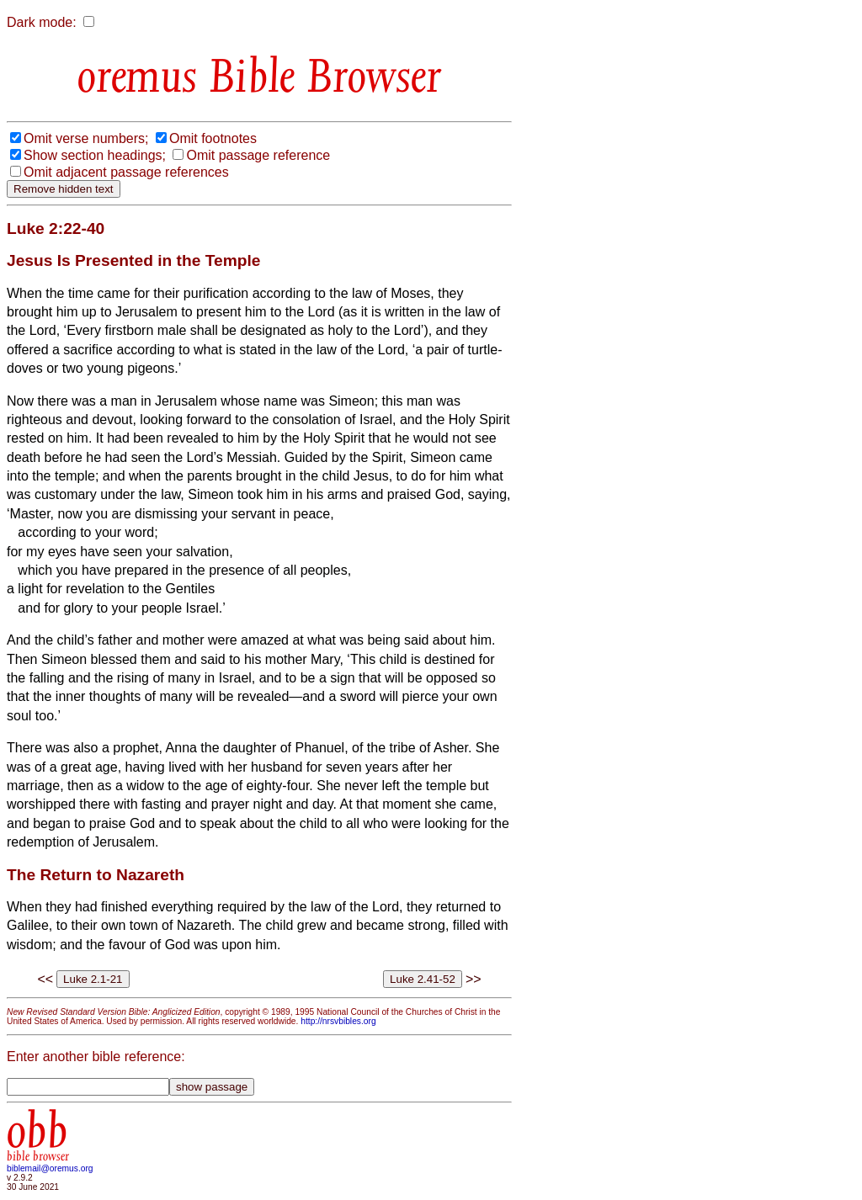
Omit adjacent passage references (126, 172)
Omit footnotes (213, 138)
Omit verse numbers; (86, 138)
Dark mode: (42, 22)
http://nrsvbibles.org (338, 1021)
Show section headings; (95, 155)
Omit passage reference (258, 155)
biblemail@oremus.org (50, 1168)
